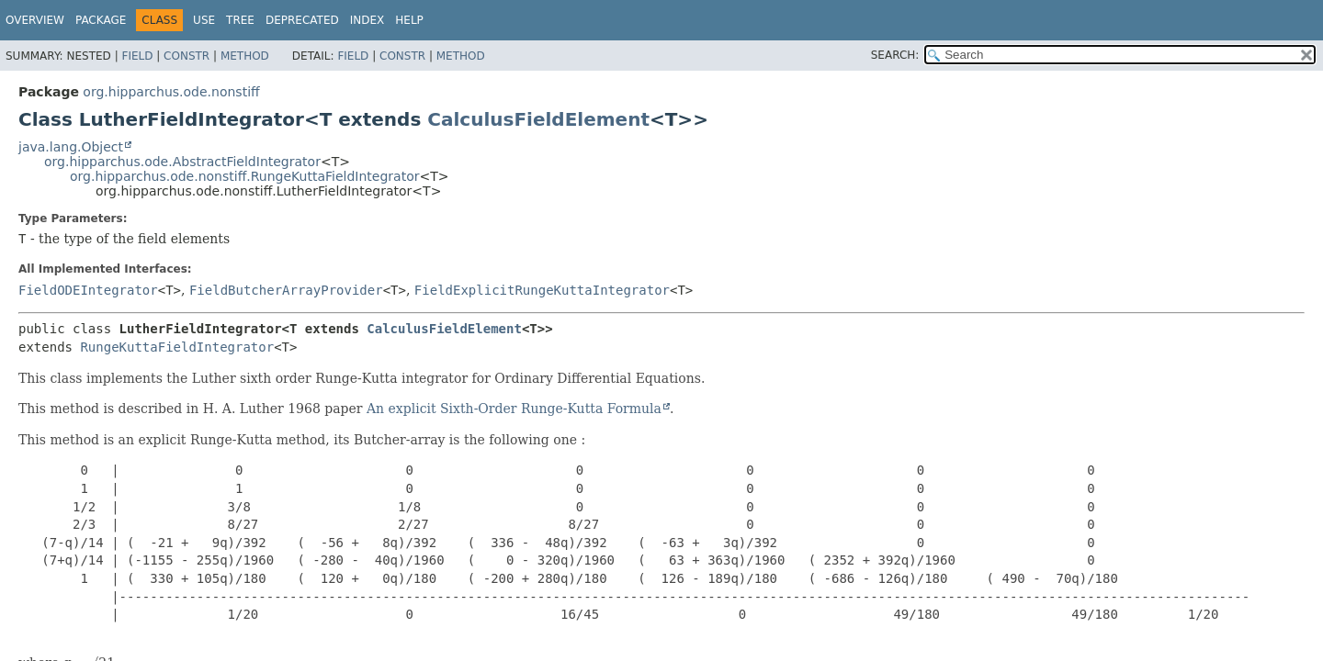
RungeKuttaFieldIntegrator (177, 347)
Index (367, 20)
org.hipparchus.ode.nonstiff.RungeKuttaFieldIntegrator (244, 176)
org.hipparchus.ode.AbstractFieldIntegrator (182, 161)
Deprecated (302, 20)
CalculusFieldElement (538, 119)
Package (100, 20)
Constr (186, 56)
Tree (240, 20)
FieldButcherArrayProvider (286, 290)
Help (409, 20)
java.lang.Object (70, 147)
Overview (35, 20)
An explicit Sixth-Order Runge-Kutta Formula (514, 408)
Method (244, 56)
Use (204, 20)
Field (137, 56)
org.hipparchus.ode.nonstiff (171, 91)
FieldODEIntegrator (88, 290)
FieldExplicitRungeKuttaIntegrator (542, 290)
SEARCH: (895, 55)
